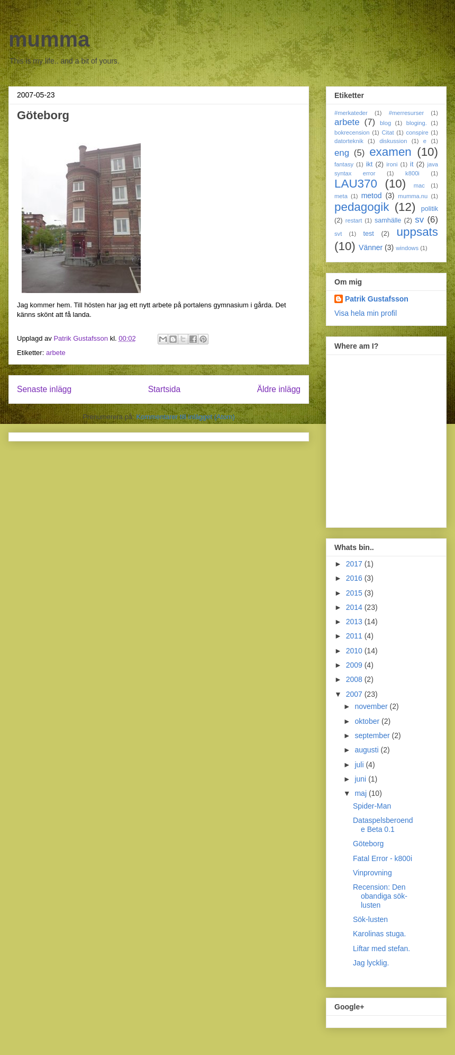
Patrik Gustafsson (376, 299)
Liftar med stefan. (381, 948)
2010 (355, 650)
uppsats (417, 231)
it (411, 164)
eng (341, 153)
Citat (387, 132)
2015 (355, 593)
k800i (412, 173)
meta (341, 196)
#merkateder (351, 113)
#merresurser (406, 113)
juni (361, 779)
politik (429, 208)
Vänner (371, 247)
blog (385, 123)
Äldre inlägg (279, 389)
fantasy (343, 164)
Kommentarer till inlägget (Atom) (185, 417)
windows (407, 248)
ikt (369, 164)
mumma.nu (412, 196)
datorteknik (348, 141)
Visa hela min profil (365, 313)
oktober (367, 721)
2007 (355, 694)
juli (360, 764)
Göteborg (368, 843)
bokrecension (352, 132)
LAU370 (355, 183)
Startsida (164, 389)
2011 (355, 636)
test (368, 233)
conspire (417, 132)
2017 (355, 564)
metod (371, 195)
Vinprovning (372, 872)
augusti (367, 750)
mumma (48, 39)
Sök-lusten (370, 919)
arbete (56, 353)
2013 (355, 621)
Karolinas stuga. (379, 933)
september (373, 735)
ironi (391, 164)
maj (361, 793)
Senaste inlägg (44, 389)
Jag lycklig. (371, 963)
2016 (355, 578)
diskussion (393, 141)
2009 (355, 665)
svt (338, 233)
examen (390, 151)
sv (419, 220)
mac (419, 185)
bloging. (416, 123)
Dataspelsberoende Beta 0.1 (383, 825)
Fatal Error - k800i (382, 858)
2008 (355, 679)
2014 (355, 607)
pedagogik (361, 207)
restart (353, 220)
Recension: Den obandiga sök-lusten (380, 896)
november (371, 706)
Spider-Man (372, 806)
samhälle (388, 220)
